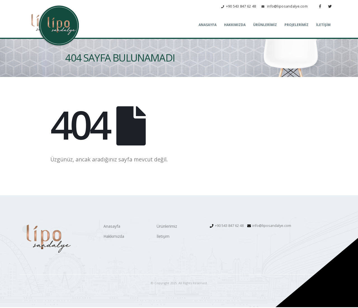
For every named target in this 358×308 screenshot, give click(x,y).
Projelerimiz (296, 25)
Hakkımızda (235, 25)
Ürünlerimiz (265, 25)
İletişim (323, 25)
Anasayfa (207, 25)
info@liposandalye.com (271, 226)
